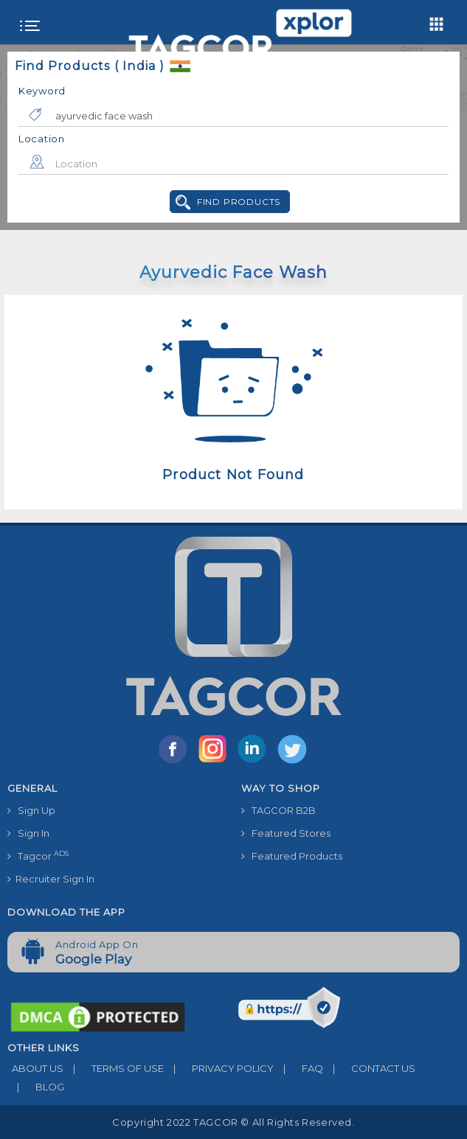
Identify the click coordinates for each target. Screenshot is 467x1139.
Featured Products (291, 856)
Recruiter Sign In (50, 879)
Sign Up (31, 810)
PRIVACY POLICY (219, 1068)
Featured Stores (286, 833)
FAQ (298, 1068)
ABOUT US (35, 1068)
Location (41, 138)
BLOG (35, 1087)
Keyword (42, 91)
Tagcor (38, 855)
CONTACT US (369, 1068)
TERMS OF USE (113, 1068)
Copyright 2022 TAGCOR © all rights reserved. (233, 1122)
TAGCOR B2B (278, 810)
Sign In (28, 833)
